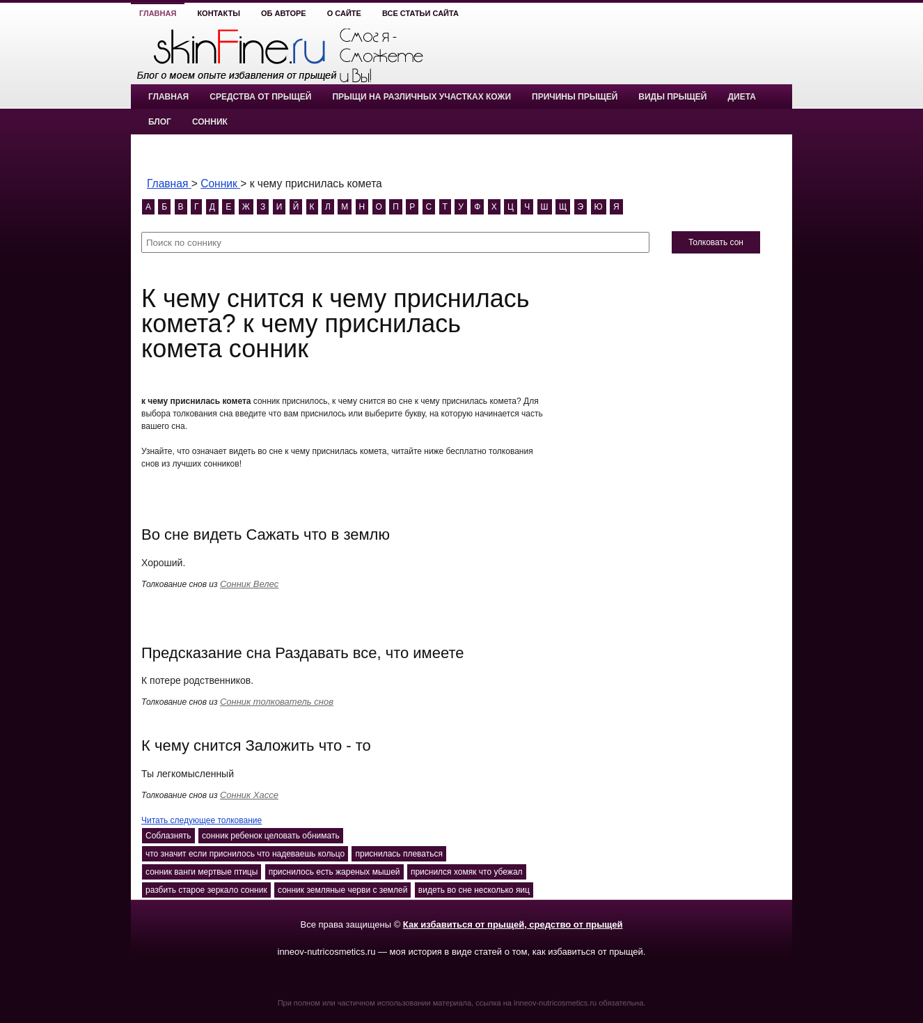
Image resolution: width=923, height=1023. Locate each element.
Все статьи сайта (420, 13)
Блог (159, 122)
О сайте (344, 13)
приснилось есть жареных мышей (334, 872)
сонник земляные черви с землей (342, 890)
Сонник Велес (249, 584)
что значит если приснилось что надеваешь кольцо (245, 854)
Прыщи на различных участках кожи (421, 97)
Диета (741, 97)
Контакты (218, 13)
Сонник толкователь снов (276, 701)
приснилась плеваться (399, 854)
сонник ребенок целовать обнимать (271, 836)
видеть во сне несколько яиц (474, 890)
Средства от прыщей (260, 97)
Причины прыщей (574, 97)
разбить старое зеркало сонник (206, 890)
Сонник (210, 122)
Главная (157, 13)
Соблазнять (168, 836)
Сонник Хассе (249, 795)
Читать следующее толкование (201, 820)
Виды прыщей (672, 97)
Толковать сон (715, 242)
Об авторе (283, 13)
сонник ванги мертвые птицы (201, 872)
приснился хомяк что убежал (467, 872)
